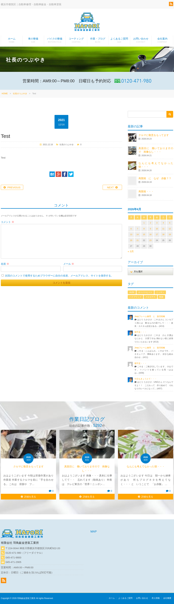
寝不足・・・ (140, 332)
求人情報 (156, 598)
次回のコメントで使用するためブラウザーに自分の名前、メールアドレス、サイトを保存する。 (59, 275)
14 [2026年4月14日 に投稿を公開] (137, 234)
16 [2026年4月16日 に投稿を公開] (150, 234)
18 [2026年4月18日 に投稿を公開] (163, 234)
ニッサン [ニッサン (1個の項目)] (160, 292)
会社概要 (167, 598)
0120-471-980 (13, 552)
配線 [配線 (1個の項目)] (161, 297)
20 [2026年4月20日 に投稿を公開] (131, 240)
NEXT (110, 187)
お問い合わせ (140, 41)
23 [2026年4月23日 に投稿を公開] (150, 240)
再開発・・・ (146, 191)
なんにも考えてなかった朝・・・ (146, 466)
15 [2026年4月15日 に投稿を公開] (144, 234)
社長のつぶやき (20, 93)
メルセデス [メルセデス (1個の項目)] (150, 297)
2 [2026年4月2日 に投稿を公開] (150, 223)
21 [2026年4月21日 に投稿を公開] (137, 240)
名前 (5, 263)
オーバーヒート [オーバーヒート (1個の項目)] (145, 292)
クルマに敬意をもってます (153, 135)
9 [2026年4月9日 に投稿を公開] (150, 229)
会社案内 (162, 41)
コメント (7, 221)
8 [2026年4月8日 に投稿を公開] (144, 229)
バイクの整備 (54, 41)
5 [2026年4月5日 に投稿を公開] (169, 223)
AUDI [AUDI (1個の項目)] (131, 292)
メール (68, 263)
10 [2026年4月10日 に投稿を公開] (157, 229)
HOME (5, 93)
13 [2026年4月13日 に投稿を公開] (131, 234)
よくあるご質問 (119, 41)
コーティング (76, 41)
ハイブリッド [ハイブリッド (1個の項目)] (135, 297)
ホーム (11, 41)
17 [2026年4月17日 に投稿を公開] (157, 234)
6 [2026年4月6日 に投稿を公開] (131, 229)
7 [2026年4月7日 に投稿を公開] (137, 229)
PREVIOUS (14, 187)
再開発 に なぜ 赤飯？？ (156, 178)
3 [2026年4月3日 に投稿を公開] (156, 223)
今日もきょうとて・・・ (145, 379)
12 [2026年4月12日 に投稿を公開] (170, 229)
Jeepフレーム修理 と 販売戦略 (150, 316)
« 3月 (131, 251)
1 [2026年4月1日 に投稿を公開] (144, 223)
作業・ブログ (98, 41)
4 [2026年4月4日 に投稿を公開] (163, 223)
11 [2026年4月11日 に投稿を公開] (163, 229)
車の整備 (33, 41)
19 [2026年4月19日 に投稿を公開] (170, 234)
